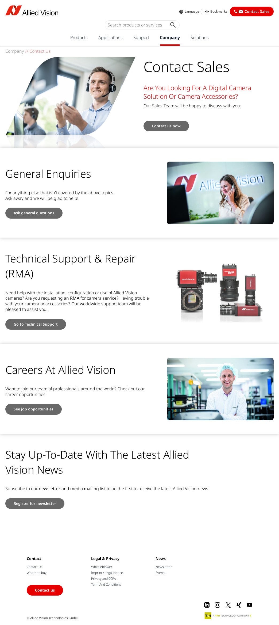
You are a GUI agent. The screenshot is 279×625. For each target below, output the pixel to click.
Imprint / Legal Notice (107, 572)
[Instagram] (217, 605)
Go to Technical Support (36, 324)
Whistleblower (101, 567)
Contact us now (166, 125)
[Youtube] (249, 605)
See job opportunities (33, 408)
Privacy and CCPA (103, 578)
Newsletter (164, 567)
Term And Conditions (106, 584)
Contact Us (34, 567)
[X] (228, 605)
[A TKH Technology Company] (228, 616)
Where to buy (36, 572)
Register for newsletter (35, 503)
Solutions (200, 37)
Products (79, 37)
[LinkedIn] (207, 605)
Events (160, 572)
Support (141, 37)
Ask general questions (34, 212)
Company (170, 37)
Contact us (45, 590)
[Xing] (239, 605)
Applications (110, 37)
